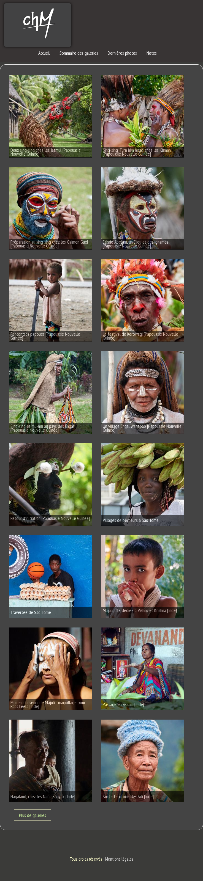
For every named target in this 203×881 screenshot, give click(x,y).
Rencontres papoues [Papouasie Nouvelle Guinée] (45, 336)
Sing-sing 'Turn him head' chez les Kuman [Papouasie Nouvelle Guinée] (137, 152)
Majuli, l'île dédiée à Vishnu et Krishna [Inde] (140, 610)
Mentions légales (119, 859)
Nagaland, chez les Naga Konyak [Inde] (42, 796)
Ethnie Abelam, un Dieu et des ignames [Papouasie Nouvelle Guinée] (135, 244)
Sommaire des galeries (78, 53)
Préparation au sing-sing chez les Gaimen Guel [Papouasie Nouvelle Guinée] (49, 244)
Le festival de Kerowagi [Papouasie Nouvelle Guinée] (140, 336)
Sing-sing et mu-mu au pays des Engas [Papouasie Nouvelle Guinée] (42, 428)
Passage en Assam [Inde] (123, 703)
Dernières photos (122, 53)
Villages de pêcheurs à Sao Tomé (131, 519)
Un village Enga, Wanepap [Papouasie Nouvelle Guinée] (142, 428)
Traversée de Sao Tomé (30, 611)
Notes (152, 53)
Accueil (44, 53)
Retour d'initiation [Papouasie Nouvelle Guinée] (50, 518)
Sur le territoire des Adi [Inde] (128, 796)
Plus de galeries (32, 815)
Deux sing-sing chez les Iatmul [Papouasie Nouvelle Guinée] (45, 152)
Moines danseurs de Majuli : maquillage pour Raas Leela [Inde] (47, 704)
